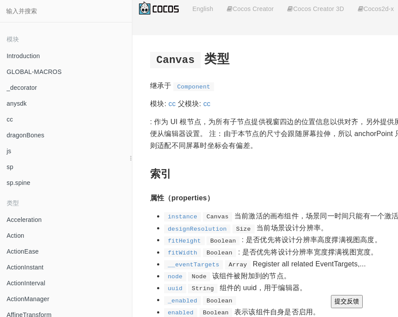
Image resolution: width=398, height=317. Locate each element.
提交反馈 (346, 301)
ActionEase (23, 251)
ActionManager (28, 298)
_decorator (22, 87)
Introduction (23, 55)
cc (10, 119)
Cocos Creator (250, 8)
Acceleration (24, 219)
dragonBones (26, 135)
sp (10, 166)
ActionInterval (26, 283)
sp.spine (18, 182)
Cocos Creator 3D (315, 8)
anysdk (17, 103)
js (9, 151)
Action (15, 235)
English (202, 8)
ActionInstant (25, 267)
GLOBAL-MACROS (34, 71)
